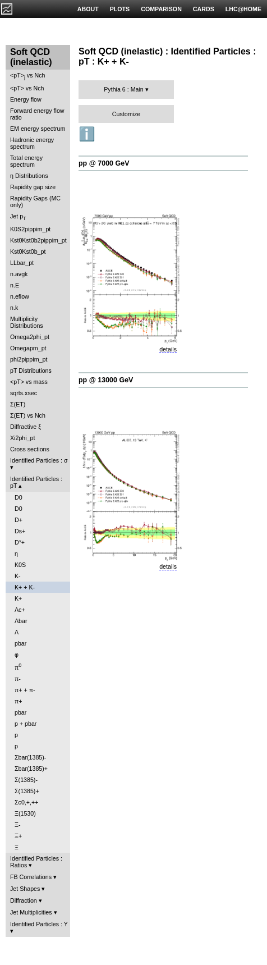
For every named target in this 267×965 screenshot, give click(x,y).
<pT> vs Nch (27, 76)
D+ (18, 519)
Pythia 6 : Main (123, 89)
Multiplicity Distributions (26, 322)
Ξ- (17, 824)
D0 (18, 497)
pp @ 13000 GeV (106, 380)
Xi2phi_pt (22, 438)
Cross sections (29, 449)
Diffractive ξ (25, 426)
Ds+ (20, 531)
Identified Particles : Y (39, 924)
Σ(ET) (17, 404)
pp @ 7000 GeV (104, 163)
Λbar (21, 621)
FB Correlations (31, 876)
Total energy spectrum (26, 161)
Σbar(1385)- (30, 757)
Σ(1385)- (26, 779)
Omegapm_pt (28, 348)
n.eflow (19, 296)
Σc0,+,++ (26, 802)
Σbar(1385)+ (31, 768)
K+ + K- (25, 587)
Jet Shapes (25, 888)
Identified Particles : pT (36, 482)
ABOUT (88, 9)
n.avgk (18, 274)
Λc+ (20, 609)
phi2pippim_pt (28, 359)
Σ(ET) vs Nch (27, 415)
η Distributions (29, 175)
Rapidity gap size (33, 187)
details (168, 349)
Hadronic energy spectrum (32, 143)
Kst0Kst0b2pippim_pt (38, 240)
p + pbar (25, 723)
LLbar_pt (22, 262)
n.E (14, 285)
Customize (126, 114)
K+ (18, 598)
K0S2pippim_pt (30, 229)
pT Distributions (31, 370)
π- (18, 678)
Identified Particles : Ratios (36, 861)
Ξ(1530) (25, 813)
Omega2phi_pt (29, 336)
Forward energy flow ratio (37, 114)
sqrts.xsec (23, 393)
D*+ (20, 542)
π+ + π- (25, 690)
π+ (18, 701)
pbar (20, 643)
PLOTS (120, 9)
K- (18, 576)
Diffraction (23, 900)
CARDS (203, 9)
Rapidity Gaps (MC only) (35, 201)
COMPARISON (161, 9)
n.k (14, 307)
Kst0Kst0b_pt (27, 251)
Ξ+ (18, 836)
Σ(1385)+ (27, 791)
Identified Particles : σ (39, 460)
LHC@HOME (243, 9)
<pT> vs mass (29, 381)
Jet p (18, 217)
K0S (20, 564)
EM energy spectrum (37, 128)
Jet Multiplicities (31, 912)
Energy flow (26, 99)
